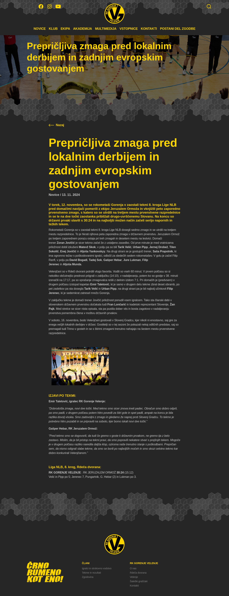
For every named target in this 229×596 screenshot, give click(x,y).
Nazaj (56, 125)
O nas (133, 568)
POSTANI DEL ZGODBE (177, 28)
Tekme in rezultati (91, 572)
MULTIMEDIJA (105, 28)
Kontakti (134, 585)
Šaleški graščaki (139, 581)
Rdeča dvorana (138, 572)
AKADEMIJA (82, 28)
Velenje (134, 577)
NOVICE (40, 28)
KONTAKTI (149, 28)
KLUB (53, 28)
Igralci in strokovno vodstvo (96, 568)
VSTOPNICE (129, 28)
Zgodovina (87, 577)
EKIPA (65, 28)
